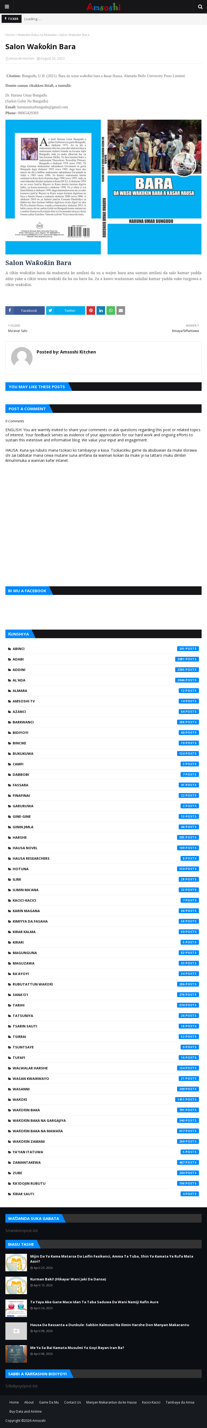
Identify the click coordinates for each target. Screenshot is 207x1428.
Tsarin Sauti (106, 1026)
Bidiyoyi (106, 732)
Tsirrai (106, 1036)
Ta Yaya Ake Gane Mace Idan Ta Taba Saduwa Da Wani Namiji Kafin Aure (94, 1302)
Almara (106, 690)
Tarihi (106, 1005)
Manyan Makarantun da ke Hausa (111, 1402)
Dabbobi (106, 774)
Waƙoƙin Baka (106, 1110)
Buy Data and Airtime (25, 1411)
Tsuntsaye (106, 1047)
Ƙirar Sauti (106, 1193)
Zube (106, 1172)
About (29, 1402)
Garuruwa (106, 806)
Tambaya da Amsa (180, 1402)
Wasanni (106, 1089)
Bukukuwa (106, 753)
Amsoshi (39, 1420)
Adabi (106, 659)
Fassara (106, 785)
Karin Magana (106, 910)
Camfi (106, 764)
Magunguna (106, 952)
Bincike (106, 743)
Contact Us (72, 1402)
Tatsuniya (106, 1015)
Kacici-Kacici (106, 900)
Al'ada (106, 680)
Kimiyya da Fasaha (106, 921)
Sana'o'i (106, 994)
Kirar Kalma (106, 931)
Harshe (106, 837)
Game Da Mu (49, 1402)
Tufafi (106, 1057)
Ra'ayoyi (106, 973)
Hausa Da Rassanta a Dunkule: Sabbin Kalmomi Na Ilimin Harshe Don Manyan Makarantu (109, 1324)
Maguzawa (106, 963)
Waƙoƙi (106, 1099)
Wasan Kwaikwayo (106, 1078)
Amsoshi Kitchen (21, 58)
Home (10, 35)
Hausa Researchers (106, 858)
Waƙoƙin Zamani (106, 1141)
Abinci (106, 648)
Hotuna (106, 868)
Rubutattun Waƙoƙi (106, 984)
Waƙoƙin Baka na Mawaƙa (37, 35)
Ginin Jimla (106, 826)
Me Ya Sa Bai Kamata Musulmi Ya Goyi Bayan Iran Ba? (77, 1347)
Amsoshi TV (106, 701)
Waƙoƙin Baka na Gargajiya (106, 1120)
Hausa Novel (106, 847)
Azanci (106, 711)
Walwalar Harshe (106, 1068)
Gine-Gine (106, 816)
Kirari (106, 942)
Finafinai (106, 795)
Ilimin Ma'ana (106, 889)
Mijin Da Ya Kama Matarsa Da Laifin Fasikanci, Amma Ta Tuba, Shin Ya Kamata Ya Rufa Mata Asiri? (111, 1259)
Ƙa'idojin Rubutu (106, 1183)
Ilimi (106, 879)
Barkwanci (106, 722)
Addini (106, 669)
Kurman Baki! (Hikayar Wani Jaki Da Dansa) (68, 1279)
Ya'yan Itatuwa (106, 1151)
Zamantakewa (106, 1162)
